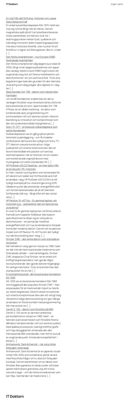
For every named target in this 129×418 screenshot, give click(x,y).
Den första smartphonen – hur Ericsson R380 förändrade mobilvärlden (30, 58)
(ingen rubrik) (117, 4)
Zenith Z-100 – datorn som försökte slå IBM (29, 309)
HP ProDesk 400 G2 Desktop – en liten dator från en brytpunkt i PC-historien (32, 167)
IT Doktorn (12, 4)
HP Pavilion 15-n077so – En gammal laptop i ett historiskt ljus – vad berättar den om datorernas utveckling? (32, 204)
